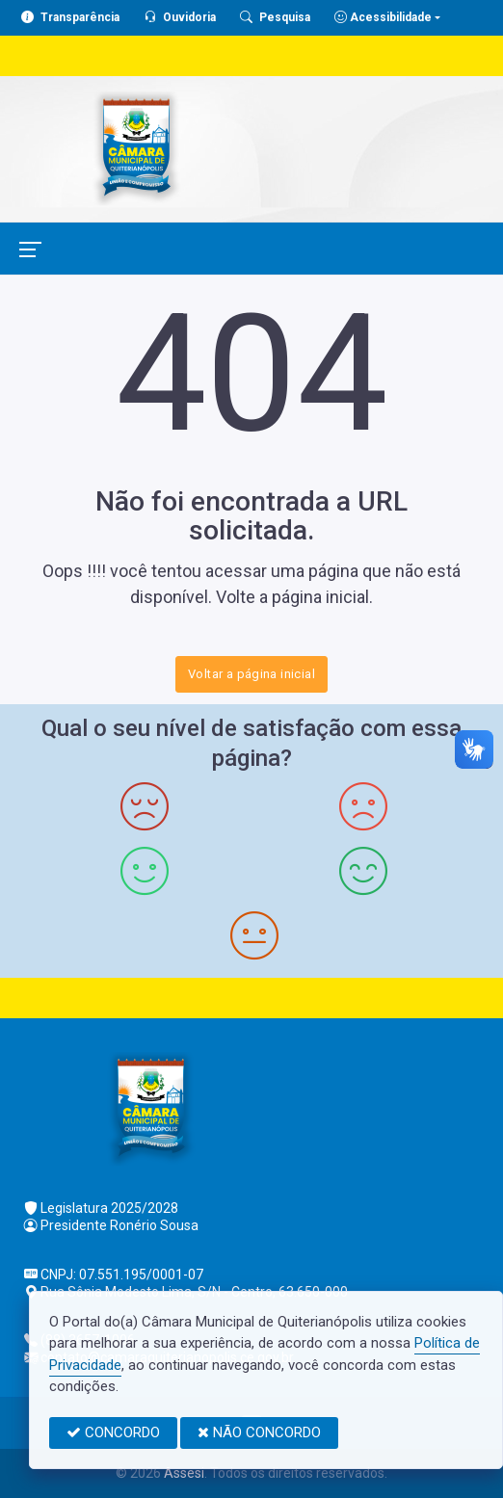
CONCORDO (113, 1432)
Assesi (184, 1473)
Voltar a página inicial (251, 674)
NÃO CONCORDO (259, 1432)
